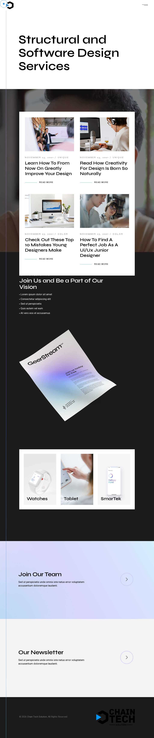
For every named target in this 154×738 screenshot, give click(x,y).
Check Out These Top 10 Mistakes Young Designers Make (49, 245)
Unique (63, 157)
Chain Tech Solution (37, 716)
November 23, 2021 (39, 157)
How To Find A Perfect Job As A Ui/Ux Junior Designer (99, 247)
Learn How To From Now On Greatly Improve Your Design (48, 168)
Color (63, 234)
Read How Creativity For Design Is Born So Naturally (104, 168)
